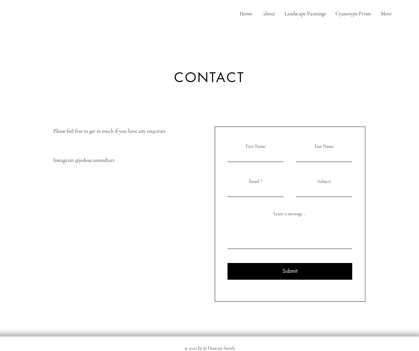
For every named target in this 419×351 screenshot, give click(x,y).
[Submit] (290, 271)
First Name (256, 146)
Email (254, 181)
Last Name (324, 146)
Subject (324, 181)
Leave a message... (290, 214)
